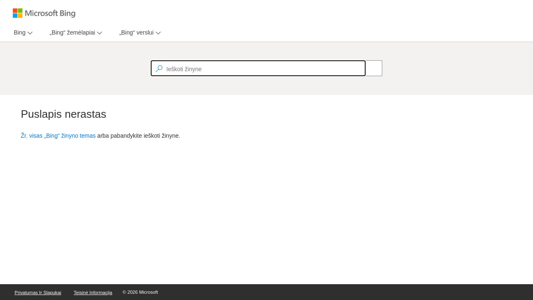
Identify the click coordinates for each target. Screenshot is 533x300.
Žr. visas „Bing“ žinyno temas (58, 135)
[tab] (18, 32)
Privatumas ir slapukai (38, 292)
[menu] (22, 32)
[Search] (369, 68)
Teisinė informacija (93, 292)
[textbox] (258, 68)
